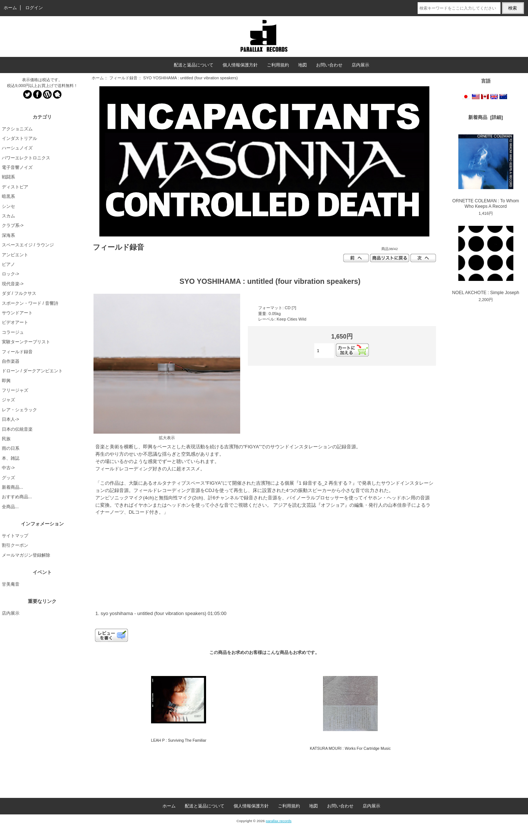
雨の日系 (10, 448)
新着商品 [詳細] (485, 117)
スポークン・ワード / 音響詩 (30, 303)
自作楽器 (10, 361)
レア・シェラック (19, 409)
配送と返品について (193, 65)
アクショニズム (17, 128)
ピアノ (8, 264)
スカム (8, 215)
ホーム (10, 7)
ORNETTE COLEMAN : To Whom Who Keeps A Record (485, 171)
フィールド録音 (123, 78)
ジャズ (8, 399)
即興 (6, 380)
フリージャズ (15, 390)
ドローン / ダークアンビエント (32, 370)
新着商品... (12, 487)
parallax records (279, 821)
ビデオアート (15, 322)
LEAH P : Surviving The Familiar (178, 740)
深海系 (8, 235)
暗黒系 (8, 196)
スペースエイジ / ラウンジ (28, 244)
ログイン (34, 7)
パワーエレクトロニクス (26, 157)
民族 (6, 438)
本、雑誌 (10, 458)
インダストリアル (19, 138)
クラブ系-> (12, 225)
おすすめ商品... (17, 496)
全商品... (10, 506)
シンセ (8, 206)
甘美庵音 (10, 584)
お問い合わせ (329, 65)
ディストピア (15, 186)
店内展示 (360, 65)
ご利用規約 (278, 65)
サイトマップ (15, 535)
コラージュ (13, 332)
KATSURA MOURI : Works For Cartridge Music (350, 748)
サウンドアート (17, 312)
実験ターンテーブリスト (26, 341)
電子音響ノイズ (17, 167)
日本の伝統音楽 (17, 429)
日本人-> (10, 419)
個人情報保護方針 (240, 65)
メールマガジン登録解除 (26, 555)
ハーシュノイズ (17, 148)
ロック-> (10, 273)
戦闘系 (8, 177)
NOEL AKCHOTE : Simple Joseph (485, 260)
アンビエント (15, 254)
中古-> (8, 467)
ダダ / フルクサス (19, 293)
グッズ (8, 477)
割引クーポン (15, 545)
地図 (302, 65)
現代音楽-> (12, 283)
